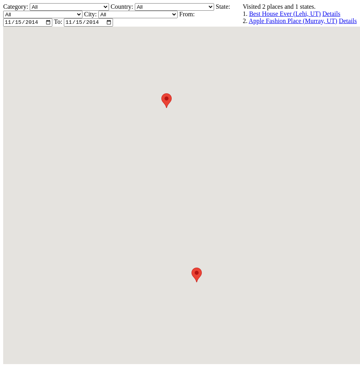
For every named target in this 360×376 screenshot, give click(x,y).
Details (331, 13)
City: (91, 14)
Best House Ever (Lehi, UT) (285, 13)
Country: (123, 6)
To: (58, 22)
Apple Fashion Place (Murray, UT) (293, 20)
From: (187, 14)
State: (223, 6)
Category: (16, 6)
